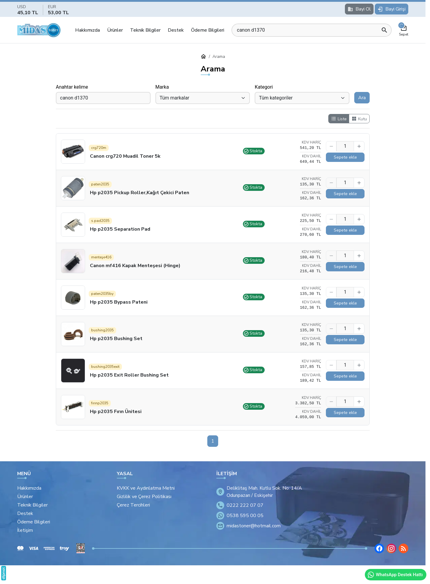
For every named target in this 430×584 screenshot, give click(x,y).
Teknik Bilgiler (145, 30)
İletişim (25, 530)
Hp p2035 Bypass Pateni (119, 302)
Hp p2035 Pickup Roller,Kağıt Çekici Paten (139, 192)
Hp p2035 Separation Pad (120, 229)
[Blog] (403, 548)
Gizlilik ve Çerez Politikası (144, 496)
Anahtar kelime (72, 87)
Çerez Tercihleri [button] (133, 505)
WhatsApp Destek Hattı (395, 574)
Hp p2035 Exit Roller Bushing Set (129, 375)
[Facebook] (379, 548)
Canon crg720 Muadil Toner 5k (125, 156)
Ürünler (115, 30)
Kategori (264, 87)
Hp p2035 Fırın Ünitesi (116, 411)
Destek (176, 30)
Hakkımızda (87, 30)
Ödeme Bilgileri (207, 30)
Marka (162, 87)
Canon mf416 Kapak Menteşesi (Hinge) (135, 265)
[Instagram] (391, 548)
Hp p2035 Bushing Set (116, 338)
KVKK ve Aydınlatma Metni (146, 488)
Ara (362, 97)
